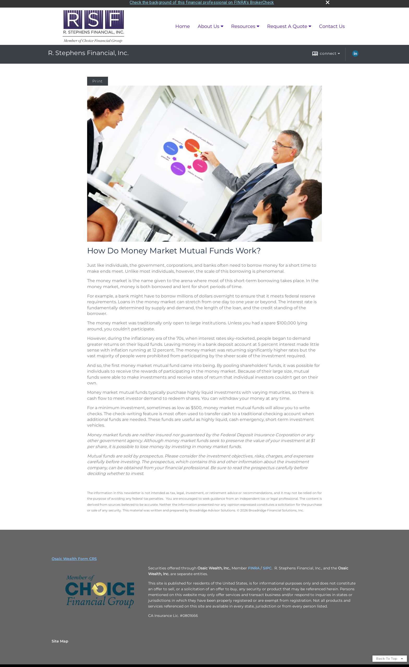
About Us (208, 24)
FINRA (254, 566)
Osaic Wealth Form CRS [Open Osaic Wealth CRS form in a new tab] (74, 557)
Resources (243, 24)
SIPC (267, 566)
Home (182, 24)
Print (97, 79)
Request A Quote (287, 24)
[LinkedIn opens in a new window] (355, 53)
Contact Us (332, 24)
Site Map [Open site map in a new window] (60, 639)
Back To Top (389, 657)
